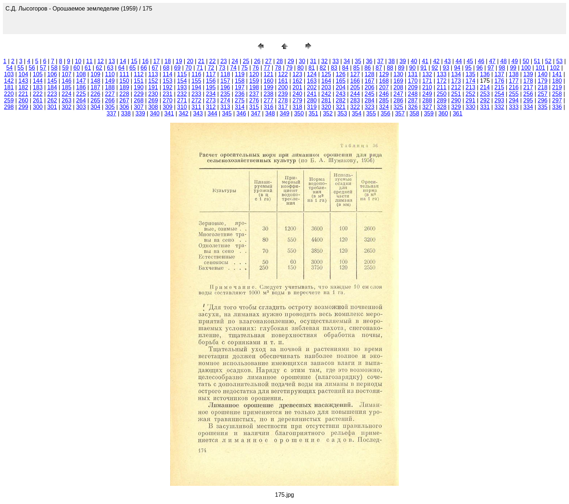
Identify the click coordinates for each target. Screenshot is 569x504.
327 (427, 107)
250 (442, 94)
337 (111, 113)
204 (340, 87)
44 (458, 61)
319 (312, 107)
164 (326, 81)
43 (447, 61)
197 (240, 87)
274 (225, 100)
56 (32, 68)
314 (240, 107)
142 (9, 81)
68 (166, 68)
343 (198, 113)
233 (196, 94)
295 (528, 100)
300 (38, 107)
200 (283, 87)
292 (485, 100)
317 (283, 107)
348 (270, 113)
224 (66, 94)
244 (355, 94)
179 (543, 81)
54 (9, 68)
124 (312, 74)
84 (345, 68)
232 (182, 94)
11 (89, 61)
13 (112, 61)
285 (384, 100)
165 (340, 81)
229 (139, 94)
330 (470, 107)
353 (342, 113)
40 (414, 61)
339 (140, 113)
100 (526, 68)
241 (312, 94)
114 (167, 74)
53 (559, 61)
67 (155, 68)
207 (384, 87)
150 (124, 81)
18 (167, 61)
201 (297, 87)
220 (9, 94)
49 (514, 61)
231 (167, 94)
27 (268, 61)
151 (139, 81)
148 (96, 81)
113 (153, 74)
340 (155, 113)
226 (96, 94)
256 (528, 94)
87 (379, 68)
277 (269, 100)
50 (526, 61)
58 (54, 68)
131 (413, 74)
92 (434, 68)
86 (367, 68)
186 (81, 87)
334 (528, 107)
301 (52, 107)
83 (334, 68)
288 (427, 100)
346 (241, 113)
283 (355, 100)
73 (222, 68)
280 (312, 100)
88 (390, 68)
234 (211, 94)
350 (299, 113)
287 (413, 100)
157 (225, 81)
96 (479, 68)
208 (398, 87)
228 (124, 94)
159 (254, 81)
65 (132, 68)
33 (335, 61)
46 (481, 61)
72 (211, 68)
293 (499, 100)
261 (38, 100)
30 (302, 61)
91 (423, 68)
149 (110, 81)
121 (269, 74)
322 (355, 107)
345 (227, 113)
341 (169, 113)
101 (540, 68)
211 (442, 87)
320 (326, 107)
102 (555, 68)
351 (313, 113)
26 (257, 61)
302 (66, 107)
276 (254, 100)
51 (537, 61)
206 (369, 87)
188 (110, 87)
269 (153, 100)
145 (52, 81)
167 (369, 81)
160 (269, 81)
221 (23, 94)
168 (384, 81)
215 (499, 87)
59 (65, 68)
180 (557, 81)
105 (38, 74)
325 (398, 107)
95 (468, 68)
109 (96, 74)
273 (211, 100)
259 (9, 100)
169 (398, 81)
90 (412, 68)
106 (52, 74)
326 (413, 107)
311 (196, 107)
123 (297, 74)
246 (384, 94)
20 (190, 61)
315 (254, 107)
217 (528, 87)
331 (485, 107)
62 (99, 68)
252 (470, 94)
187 (96, 87)
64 (121, 68)
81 (311, 68)
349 (285, 113)
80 (300, 68)
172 (442, 81)
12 (100, 61)
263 (66, 100)
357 (400, 113)
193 (182, 87)
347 (256, 113)
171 (427, 81)
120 (254, 74)
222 (38, 94)
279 (297, 100)
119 (240, 74)
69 (177, 68)
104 (23, 74)
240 (297, 94)
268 (139, 100)
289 (442, 100)
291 (470, 100)
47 (492, 61)
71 (200, 68)
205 (355, 87)
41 (425, 61)
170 (413, 81)
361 (458, 113)
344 (212, 113)
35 (358, 61)
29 (290, 61)
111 (124, 74)
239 (283, 94)
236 (240, 94)
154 (182, 81)
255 (514, 94)
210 (427, 87)
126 (340, 74)
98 (502, 68)
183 (38, 87)
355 (371, 113)
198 (254, 87)
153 (167, 81)
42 (436, 61)
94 (457, 68)
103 (9, 74)
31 (313, 61)
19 (179, 61)
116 (196, 74)
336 (557, 107)
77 (267, 68)
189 (124, 87)
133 (442, 74)
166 (355, 81)
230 (153, 94)
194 (196, 87)
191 (153, 87)
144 (38, 81)
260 (23, 100)
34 (347, 61)
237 (254, 94)
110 (110, 74)
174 (470, 81)
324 (384, 107)
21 (201, 61)
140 (543, 74)
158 (240, 81)
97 (490, 68)
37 (380, 61)
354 (356, 113)
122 (283, 74)
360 (443, 113)
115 (182, 74)
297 (557, 100)
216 (514, 87)
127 (355, 74)
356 (385, 113)
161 (283, 81)
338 (126, 113)
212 (456, 87)
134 (456, 74)
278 (283, 100)
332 (499, 107)
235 (225, 94)
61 (88, 68)
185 (66, 87)
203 (326, 87)
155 (196, 81)
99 (513, 68)
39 (403, 61)
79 (289, 68)
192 (167, 87)
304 (96, 107)
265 (96, 100)
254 (499, 94)
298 (9, 107)
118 (225, 74)
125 (326, 74)
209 (413, 87)
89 (401, 68)
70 (188, 68)
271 (182, 100)
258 (557, 94)
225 (81, 94)
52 (548, 61)
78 (278, 68)
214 (485, 87)
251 (456, 94)
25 (246, 61)
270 (167, 100)
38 (391, 61)
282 (340, 100)
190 (139, 87)
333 (514, 107)
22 (212, 61)
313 (225, 107)
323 (369, 107)
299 (23, 107)
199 (269, 87)
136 (485, 74)
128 (369, 74)
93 (446, 68)
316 (269, 107)
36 (369, 61)
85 (356, 68)
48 (503, 61)
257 (543, 94)
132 (427, 74)
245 (369, 94)
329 (456, 107)
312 (211, 107)
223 (52, 94)
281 (326, 100)
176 (499, 81)
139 (528, 74)
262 (52, 100)
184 (52, 87)
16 (145, 61)
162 (297, 81)
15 (134, 61)
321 (340, 107)
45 (470, 61)
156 (211, 81)
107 (66, 74)
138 (514, 74)
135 (470, 74)
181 (9, 87)
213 (470, 87)
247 (398, 94)
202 (312, 87)
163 (312, 81)
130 (398, 74)
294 (514, 100)
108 (81, 74)
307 (139, 107)
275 (240, 100)
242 (326, 94)
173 (456, 81)
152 (153, 81)
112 (139, 74)
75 (244, 68)
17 (156, 61)
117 (211, 74)
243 (340, 94)
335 (543, 107)
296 (543, 100)
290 (456, 100)
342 (183, 113)
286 (398, 100)
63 (110, 68)
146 (66, 81)
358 (414, 113)
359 (429, 113)
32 (324, 61)
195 (211, 87)
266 (110, 100)
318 (297, 107)
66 (143, 68)
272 (196, 100)
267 (124, 100)
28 (280, 61)
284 (369, 100)
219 (557, 87)
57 (43, 68)
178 (528, 81)
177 (514, 81)
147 (81, 81)
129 (384, 74)
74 (233, 68)
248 (413, 94)
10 (78, 61)
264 (81, 100)
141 (557, 74)
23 (223, 61)
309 (167, 107)
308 (153, 107)
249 (427, 94)
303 (81, 107)
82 (323, 68)
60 (76, 68)
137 (499, 74)
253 (485, 94)
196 (225, 87)
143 (23, 81)
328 (442, 107)
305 (110, 107)
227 (110, 94)
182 (23, 87)
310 (182, 107)
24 (235, 61)
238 (269, 94)
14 (123, 61)
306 (124, 107)
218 (543, 87)
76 (256, 68)
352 (328, 113)
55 (20, 68)
